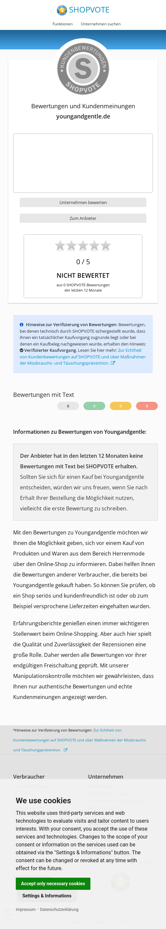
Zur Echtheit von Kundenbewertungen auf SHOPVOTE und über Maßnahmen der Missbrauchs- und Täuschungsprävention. (83, 356)
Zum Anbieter (83, 218)
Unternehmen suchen (101, 24)
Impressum (26, 909)
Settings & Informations (47, 895)
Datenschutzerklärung (59, 909)
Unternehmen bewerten (83, 202)
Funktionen (63, 24)
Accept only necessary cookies (53, 883)
